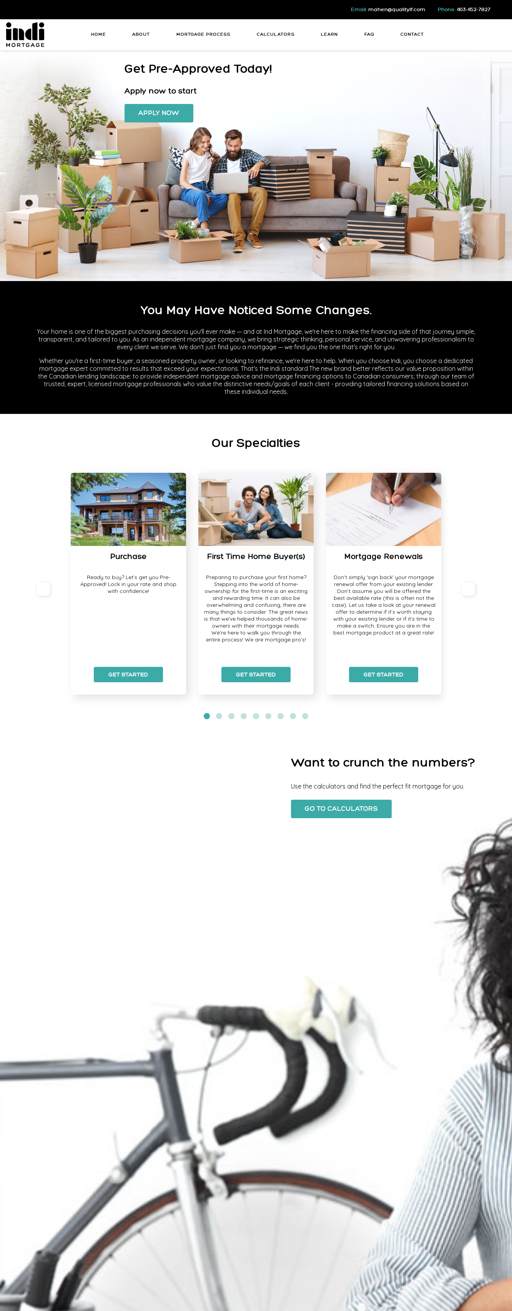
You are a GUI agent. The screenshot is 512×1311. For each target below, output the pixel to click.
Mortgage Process (203, 34)
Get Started (128, 674)
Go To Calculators (341, 809)
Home (98, 34)
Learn (329, 34)
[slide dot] (207, 716)
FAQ (369, 34)
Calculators (276, 34)
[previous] (43, 589)
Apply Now (159, 113)
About (141, 34)
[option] (128, 584)
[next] (468, 589)
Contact (412, 34)
